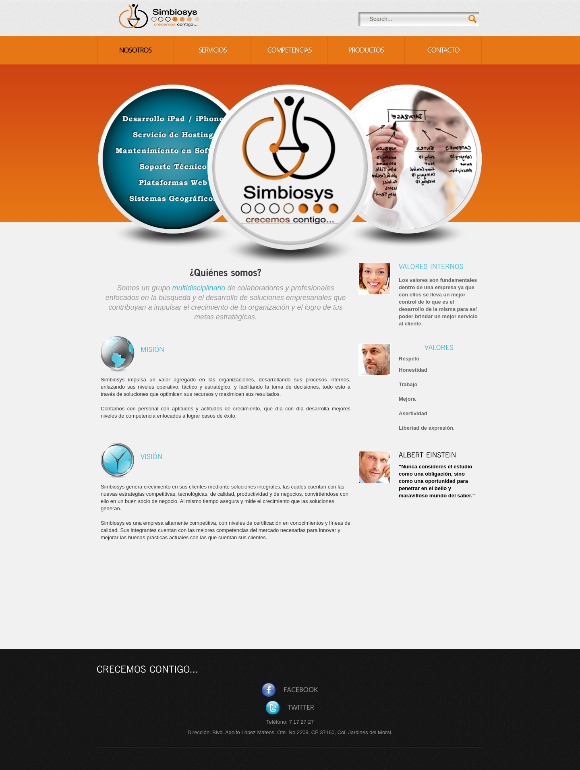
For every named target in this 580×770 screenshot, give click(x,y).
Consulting (159, 16)
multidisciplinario (198, 288)
